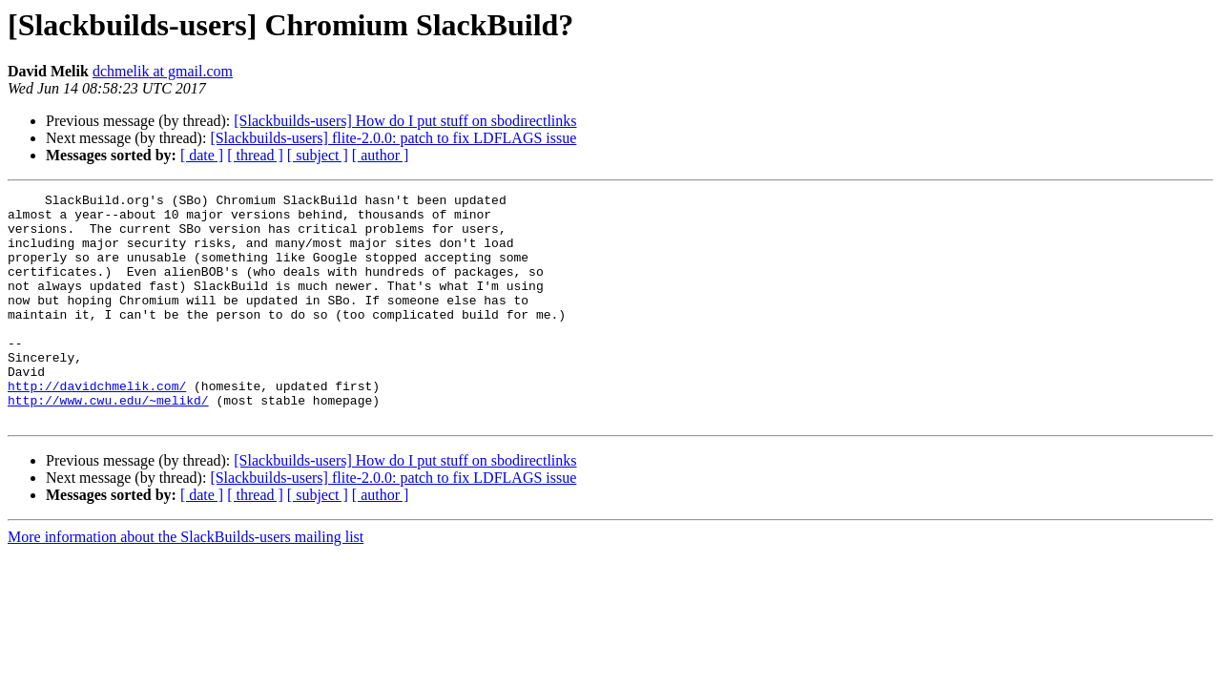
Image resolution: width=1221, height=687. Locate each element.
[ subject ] (317, 155)
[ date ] (201, 155)
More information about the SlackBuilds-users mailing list (185, 582)
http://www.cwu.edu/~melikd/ (108, 442)
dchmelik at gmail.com (163, 71)
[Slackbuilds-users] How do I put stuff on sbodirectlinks (405, 121)
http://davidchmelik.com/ (97, 425)
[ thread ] (255, 155)
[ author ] (380, 155)
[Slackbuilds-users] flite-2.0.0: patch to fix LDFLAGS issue (393, 138)
